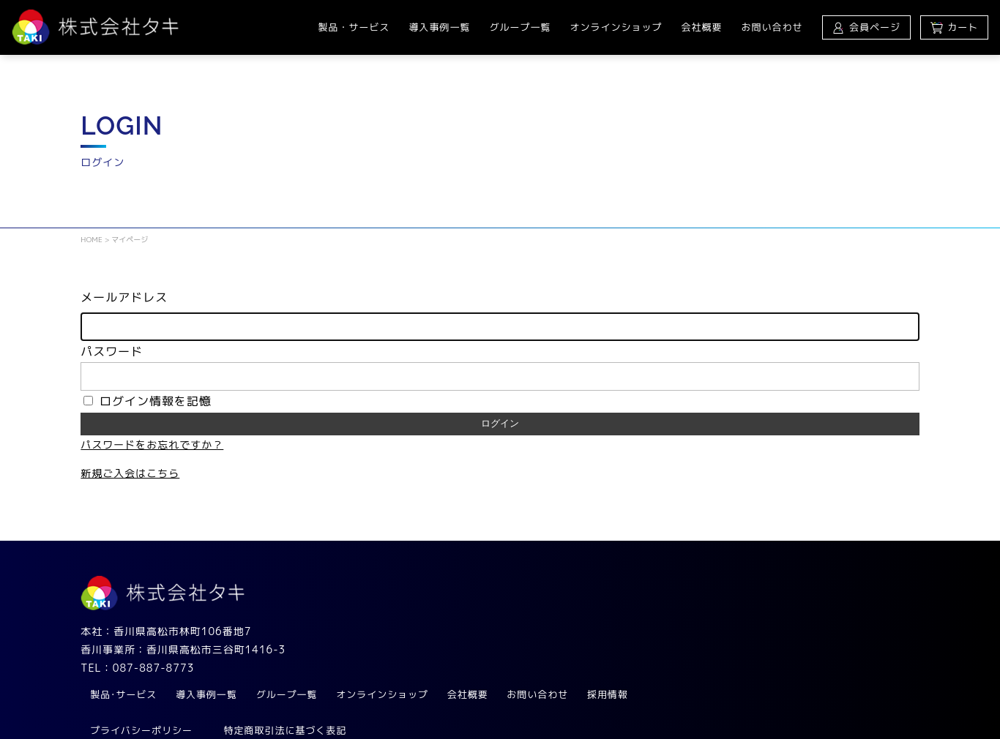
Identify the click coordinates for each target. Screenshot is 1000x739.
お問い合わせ (771, 27)
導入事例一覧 (439, 27)
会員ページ (866, 27)
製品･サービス (375, 624)
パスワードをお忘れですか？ (152, 446)
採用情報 (861, 624)
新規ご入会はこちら (130, 474)
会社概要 (701, 27)
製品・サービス (353, 27)
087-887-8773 (154, 669)
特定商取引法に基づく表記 (537, 660)
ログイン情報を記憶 (147, 402)
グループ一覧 (520, 27)
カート (954, 27)
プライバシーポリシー (393, 660)
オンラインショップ (616, 27)
